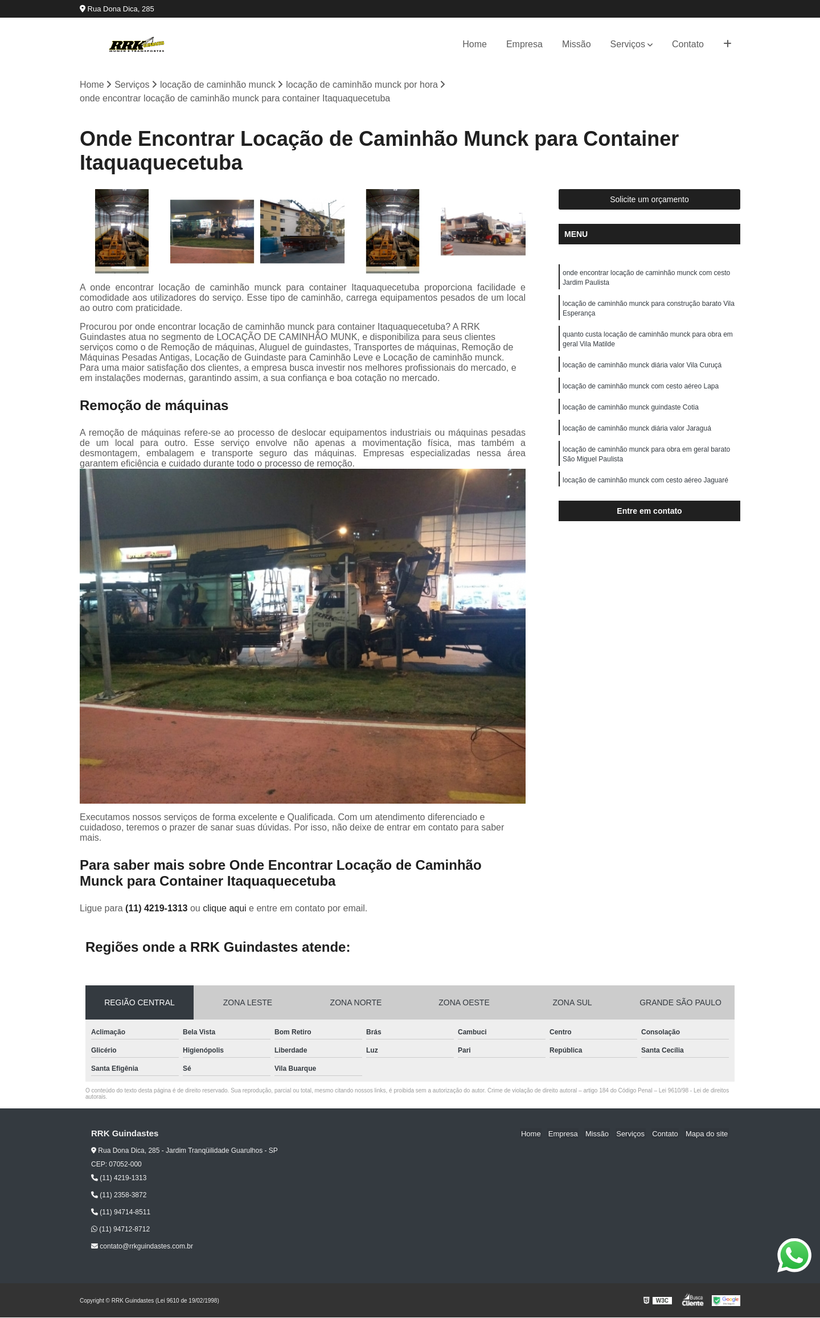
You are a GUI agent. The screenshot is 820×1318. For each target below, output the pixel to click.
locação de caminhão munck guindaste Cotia (631, 412)
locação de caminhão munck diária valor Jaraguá (637, 434)
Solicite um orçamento (649, 199)
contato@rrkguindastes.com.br (142, 1247)
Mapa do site (707, 1133)
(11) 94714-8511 (120, 1213)
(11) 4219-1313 (157, 908)
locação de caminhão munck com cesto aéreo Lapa (641, 391)
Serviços (627, 44)
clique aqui (225, 908)
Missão (576, 44)
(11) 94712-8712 (120, 1230)
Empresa (524, 44)
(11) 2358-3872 (118, 1196)
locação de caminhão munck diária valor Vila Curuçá (642, 369)
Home (474, 44)
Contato (688, 44)
